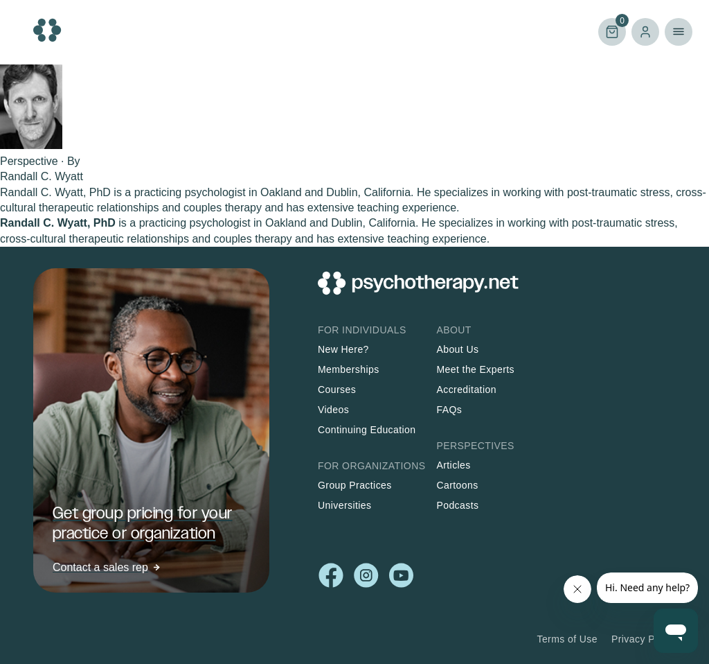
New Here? (343, 349)
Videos (333, 409)
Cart (612, 31)
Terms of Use (567, 639)
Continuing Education (367, 429)
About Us (457, 349)
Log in (645, 32)
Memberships (348, 369)
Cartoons (457, 485)
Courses (337, 389)
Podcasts (457, 505)
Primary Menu (678, 32)
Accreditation (466, 389)
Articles (453, 465)
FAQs (449, 409)
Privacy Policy (643, 639)
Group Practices (355, 485)
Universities (344, 505)
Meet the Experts (475, 369)
